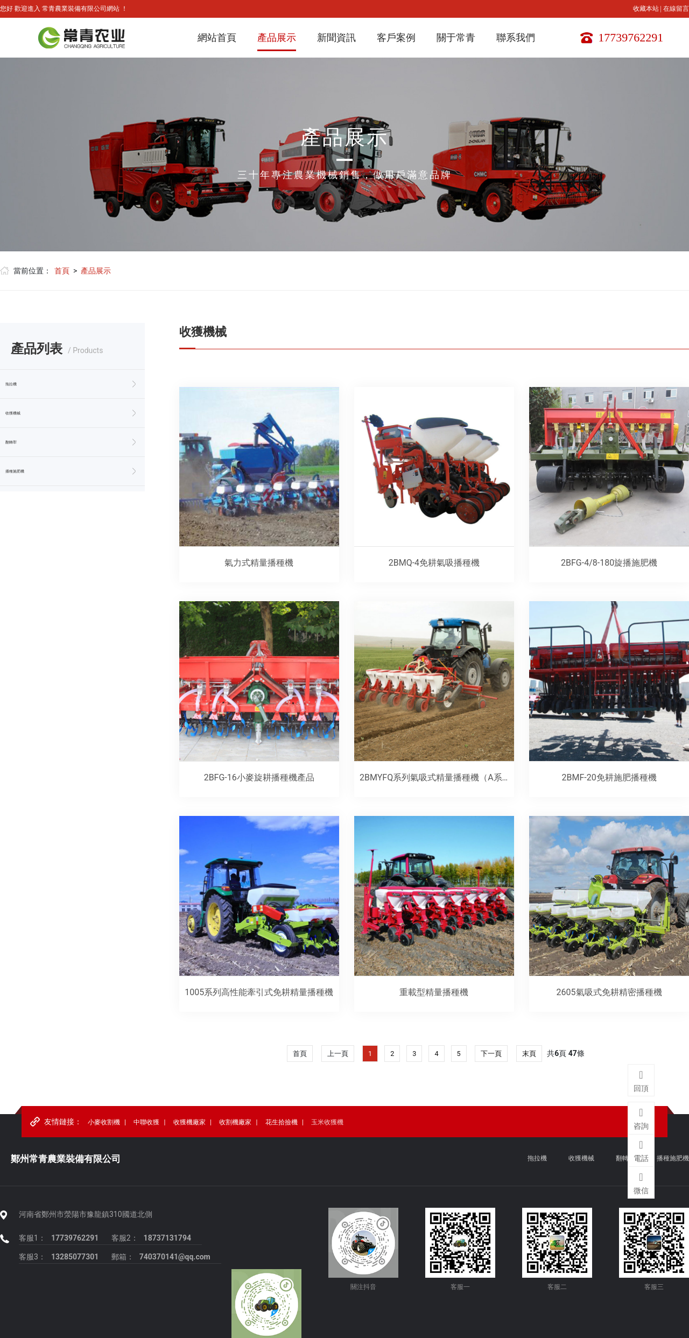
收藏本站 (646, 8)
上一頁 (336, 1055)
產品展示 (276, 37)
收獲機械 (27, 413)
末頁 (532, 1055)
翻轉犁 (23, 442)
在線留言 (676, 8)
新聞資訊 (336, 37)
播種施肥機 (31, 471)
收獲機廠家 (189, 1126)
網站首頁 (217, 37)
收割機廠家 (235, 1126)
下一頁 (493, 1055)
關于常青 (456, 37)
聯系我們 (515, 37)
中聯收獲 (146, 1126)
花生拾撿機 (281, 1126)
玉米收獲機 (327, 1126)
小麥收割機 (104, 1126)
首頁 (61, 270)
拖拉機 (23, 384)
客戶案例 (396, 37)
